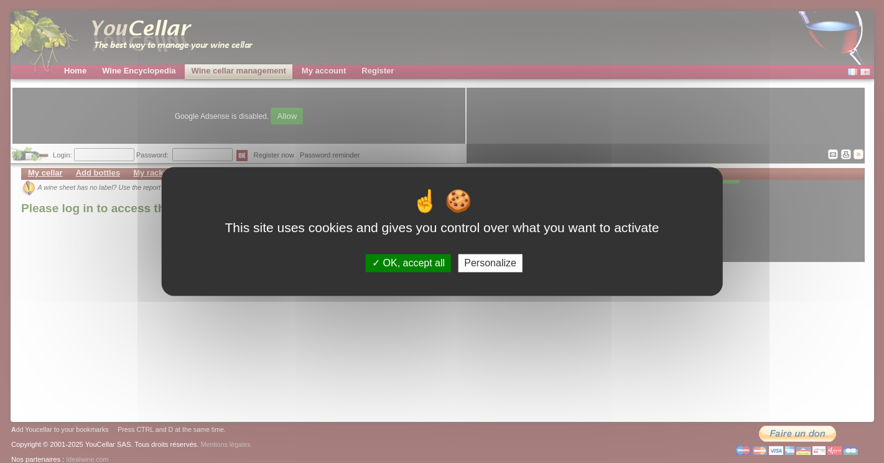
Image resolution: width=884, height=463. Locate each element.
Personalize (490, 263)
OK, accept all (408, 263)
